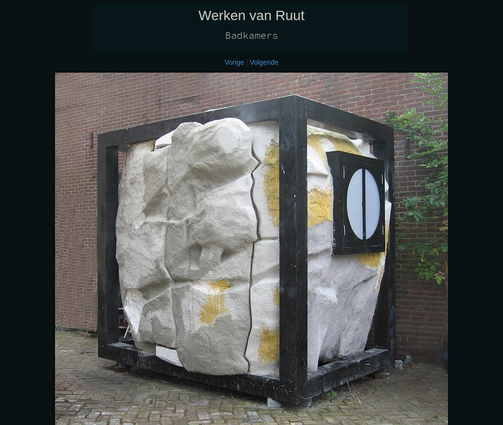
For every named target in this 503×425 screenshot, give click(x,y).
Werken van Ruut (251, 15)
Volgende (264, 62)
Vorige (234, 62)
